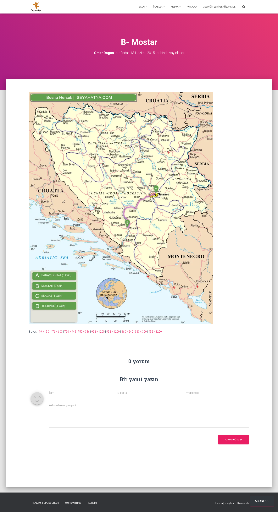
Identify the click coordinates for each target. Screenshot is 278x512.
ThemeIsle (242, 503)
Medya (176, 6)
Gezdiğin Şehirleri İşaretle (219, 6)
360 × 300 (141, 331)
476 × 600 (57, 331)
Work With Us (73, 503)
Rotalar (192, 6)
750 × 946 (84, 331)
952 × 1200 (98, 331)
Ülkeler (159, 6)
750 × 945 (70, 331)
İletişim (92, 503)
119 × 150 (43, 331)
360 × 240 (127, 331)
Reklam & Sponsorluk (45, 503)
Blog (143, 6)
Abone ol (262, 501)
